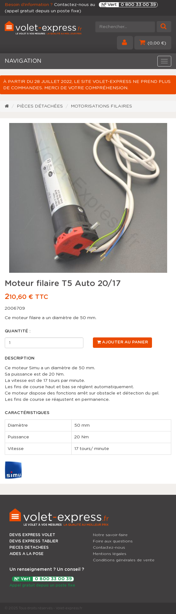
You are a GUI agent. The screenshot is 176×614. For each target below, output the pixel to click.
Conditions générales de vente (124, 560)
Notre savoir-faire (110, 535)
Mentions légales (109, 554)
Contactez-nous (109, 547)
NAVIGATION (23, 61)
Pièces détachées (40, 106)
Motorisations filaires (101, 106)
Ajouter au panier (122, 342)
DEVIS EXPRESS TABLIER (33, 541)
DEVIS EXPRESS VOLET (32, 535)
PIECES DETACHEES (29, 547)
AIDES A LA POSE (26, 554)
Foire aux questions (113, 541)
